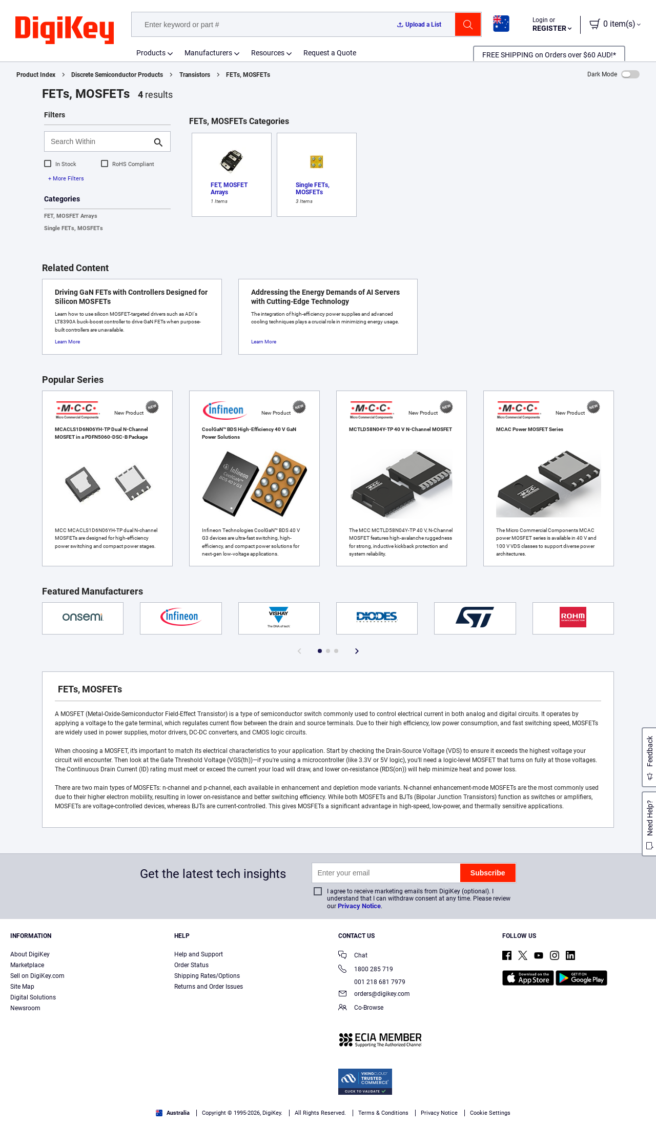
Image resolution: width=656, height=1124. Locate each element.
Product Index (35, 74)
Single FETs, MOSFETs (73, 228)
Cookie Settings (490, 1113)
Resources (267, 53)
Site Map (22, 986)
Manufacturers (208, 53)
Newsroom (25, 1008)
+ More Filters (66, 178)
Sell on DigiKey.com (37, 975)
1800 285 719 (365, 970)
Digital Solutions (33, 997)
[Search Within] (99, 141)
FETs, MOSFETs (248, 74)
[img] (64, 30)
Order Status (191, 965)
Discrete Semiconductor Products (117, 74)
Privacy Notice (359, 906)
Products (151, 53)
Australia (173, 1113)
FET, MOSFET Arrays (70, 216)
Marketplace (27, 965)
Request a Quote (329, 53)
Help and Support (198, 954)
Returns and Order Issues (208, 986)
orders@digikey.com (374, 994)
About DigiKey (30, 954)
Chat (352, 956)
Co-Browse (360, 1008)
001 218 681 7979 (371, 982)
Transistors (194, 74)
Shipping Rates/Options (207, 975)
